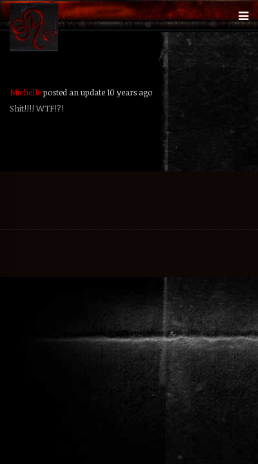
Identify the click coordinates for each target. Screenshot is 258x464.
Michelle (25, 92)
